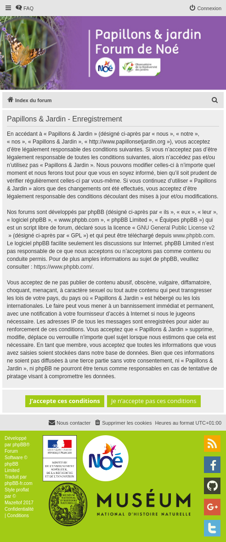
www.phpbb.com (193, 235)
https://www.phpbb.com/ (63, 267)
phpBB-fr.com (19, 483)
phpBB (19, 444)
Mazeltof (13, 502)
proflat (22, 489)
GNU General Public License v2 (176, 228)
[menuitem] (24, 8)
